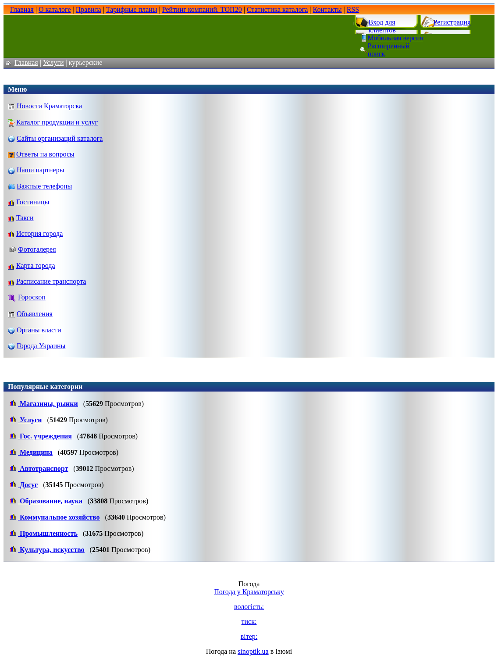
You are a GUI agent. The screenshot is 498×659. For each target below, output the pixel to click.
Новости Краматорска (49, 106)
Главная (22, 9)
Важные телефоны (44, 186)
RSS (353, 9)
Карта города (35, 265)
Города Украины (41, 345)
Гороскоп (32, 297)
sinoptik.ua (253, 651)
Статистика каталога (277, 9)
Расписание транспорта (51, 281)
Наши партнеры (40, 170)
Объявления (35, 313)
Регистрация (452, 22)
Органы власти (39, 330)
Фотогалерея (37, 249)
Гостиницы (32, 202)
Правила (88, 9)
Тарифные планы (131, 9)
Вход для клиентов (382, 26)
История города (39, 233)
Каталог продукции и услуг (57, 122)
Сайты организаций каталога (60, 138)
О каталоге (55, 9)
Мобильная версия (395, 38)
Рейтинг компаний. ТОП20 (202, 9)
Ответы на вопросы (45, 154)
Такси (25, 217)
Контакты (327, 9)
